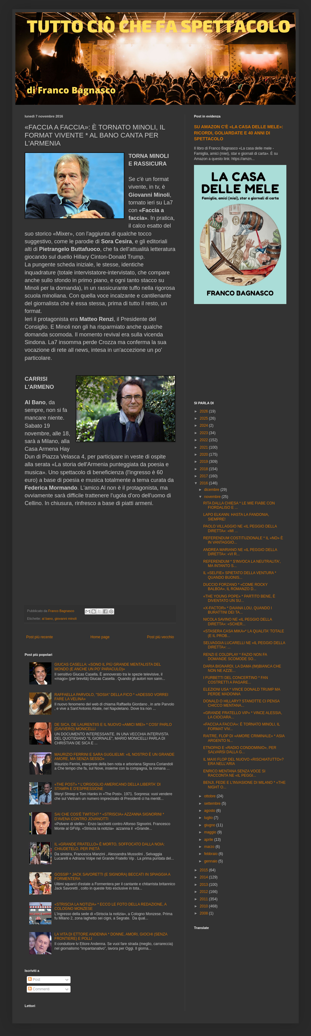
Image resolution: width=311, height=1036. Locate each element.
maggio (210, 832)
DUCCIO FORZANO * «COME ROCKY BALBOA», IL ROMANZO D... (235, 586)
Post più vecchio (160, 637)
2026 (204, 411)
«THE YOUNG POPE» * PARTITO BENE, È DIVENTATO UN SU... (239, 598)
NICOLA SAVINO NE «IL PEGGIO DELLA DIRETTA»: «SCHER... (237, 621)
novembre (213, 497)
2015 (204, 870)
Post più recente (39, 637)
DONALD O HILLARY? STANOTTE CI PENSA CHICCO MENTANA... (241, 703)
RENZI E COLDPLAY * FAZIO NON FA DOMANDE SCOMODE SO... (235, 656)
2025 (204, 418)
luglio (209, 818)
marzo (210, 847)
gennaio (211, 861)
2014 (204, 877)
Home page (100, 637)
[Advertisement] (240, 353)
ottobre (210, 796)
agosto (210, 810)
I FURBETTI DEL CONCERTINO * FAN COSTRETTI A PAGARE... (235, 680)
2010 (204, 906)
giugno (210, 825)
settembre (213, 803)
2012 (204, 892)
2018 (204, 469)
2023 (204, 433)
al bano (47, 618)
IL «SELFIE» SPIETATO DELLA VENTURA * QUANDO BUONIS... (239, 575)
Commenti (39, 989)
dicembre (212, 489)
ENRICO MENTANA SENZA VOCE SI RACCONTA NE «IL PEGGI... (234, 773)
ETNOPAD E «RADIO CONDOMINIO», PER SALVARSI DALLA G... (239, 750)
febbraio (211, 854)
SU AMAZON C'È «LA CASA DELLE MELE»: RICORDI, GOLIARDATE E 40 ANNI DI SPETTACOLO (238, 132)
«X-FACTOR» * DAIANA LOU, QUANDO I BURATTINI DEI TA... (237, 610)
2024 (204, 425)
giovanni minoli (65, 618)
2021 (204, 447)
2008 (204, 913)
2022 (204, 440)
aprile (209, 839)
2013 (204, 884)
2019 (204, 461)
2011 (204, 899)
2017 (204, 476)
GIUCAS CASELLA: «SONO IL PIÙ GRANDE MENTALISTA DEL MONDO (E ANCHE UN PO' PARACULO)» (108, 666)
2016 (204, 483)
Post (34, 979)
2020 (204, 454)
